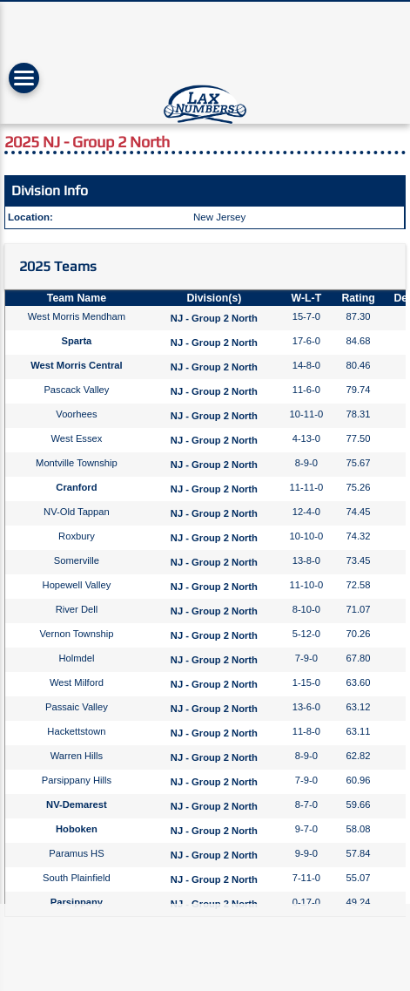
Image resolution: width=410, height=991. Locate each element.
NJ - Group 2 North (214, 318)
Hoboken (76, 829)
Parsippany (76, 902)
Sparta (77, 341)
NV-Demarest (76, 804)
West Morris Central (76, 365)
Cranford (76, 487)
